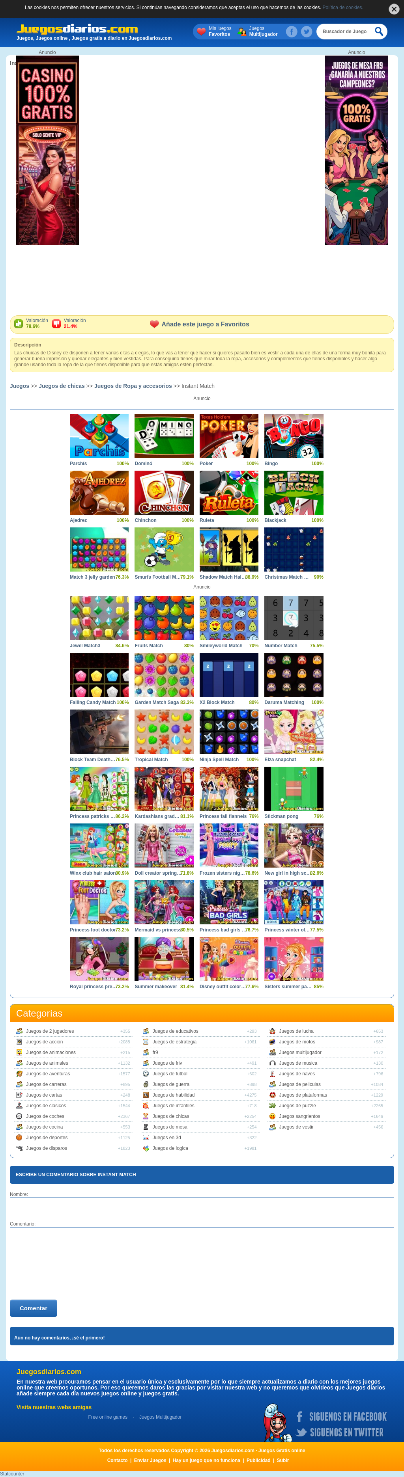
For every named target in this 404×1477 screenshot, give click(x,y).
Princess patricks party (93, 816)
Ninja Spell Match (219, 759)
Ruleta (207, 520)
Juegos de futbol (170, 1074)
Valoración (37, 324)
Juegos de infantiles (174, 1105)
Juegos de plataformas (303, 1095)
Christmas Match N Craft (287, 577)
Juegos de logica (170, 1148)
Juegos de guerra (171, 1084)
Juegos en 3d (167, 1137)
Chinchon (145, 520)
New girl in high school (287, 873)
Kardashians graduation (158, 816)
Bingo (271, 463)
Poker (206, 463)
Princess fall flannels (223, 816)
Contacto (117, 1460)
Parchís (78, 463)
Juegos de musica (298, 1063)
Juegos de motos (297, 1042)
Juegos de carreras (46, 1084)
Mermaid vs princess (158, 930)
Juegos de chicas (62, 386)
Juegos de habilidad (174, 1095)
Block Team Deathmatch (93, 759)
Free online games (107, 1417)
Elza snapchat (280, 759)
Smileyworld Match (221, 645)
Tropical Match (151, 759)
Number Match (280, 645)
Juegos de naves (297, 1074)
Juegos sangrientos (299, 1116)
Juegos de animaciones (51, 1052)
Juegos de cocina (44, 1127)
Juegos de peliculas (300, 1084)
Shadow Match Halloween (223, 577)
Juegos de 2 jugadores (50, 1031)
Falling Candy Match (93, 702)
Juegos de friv (167, 1063)
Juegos (263, 31)
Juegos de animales (47, 1063)
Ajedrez (78, 520)
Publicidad (259, 1460)
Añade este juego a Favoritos (199, 324)
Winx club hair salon (93, 873)
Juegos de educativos (175, 1031)
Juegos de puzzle (297, 1105)
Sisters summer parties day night (287, 986)
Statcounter (12, 1474)
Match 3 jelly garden (92, 577)
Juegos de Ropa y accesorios (133, 386)
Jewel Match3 (85, 645)
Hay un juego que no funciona (206, 1460)
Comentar (33, 1308)
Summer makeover (156, 986)
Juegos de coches (45, 1116)
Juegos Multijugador (160, 1417)
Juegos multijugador (300, 1052)
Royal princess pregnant (93, 986)
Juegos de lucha (296, 1031)
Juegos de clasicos (46, 1105)
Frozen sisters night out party (223, 873)
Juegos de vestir (296, 1127)
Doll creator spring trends (158, 873)
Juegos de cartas (44, 1095)
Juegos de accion (44, 1042)
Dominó (143, 463)
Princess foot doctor (93, 930)
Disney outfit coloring (223, 986)
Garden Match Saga (157, 702)
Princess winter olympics (287, 930)
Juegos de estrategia (174, 1042)
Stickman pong (281, 816)
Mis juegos (220, 31)
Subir (283, 1460)
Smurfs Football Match (158, 577)
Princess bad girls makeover (223, 930)
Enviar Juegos (150, 1460)
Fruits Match (149, 645)
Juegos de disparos (46, 1148)
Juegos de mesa (170, 1127)
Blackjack (275, 520)
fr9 (155, 1052)
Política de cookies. (343, 7)
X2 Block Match (217, 702)
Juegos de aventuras (48, 1074)
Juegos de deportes (46, 1137)
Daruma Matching (284, 702)
